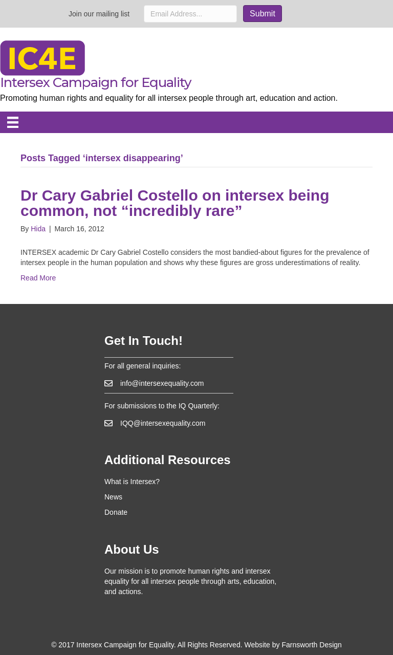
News (113, 497)
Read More (38, 278)
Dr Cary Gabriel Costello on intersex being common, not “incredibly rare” (175, 203)
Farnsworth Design (311, 645)
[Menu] (13, 122)
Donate (115, 512)
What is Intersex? (132, 481)
